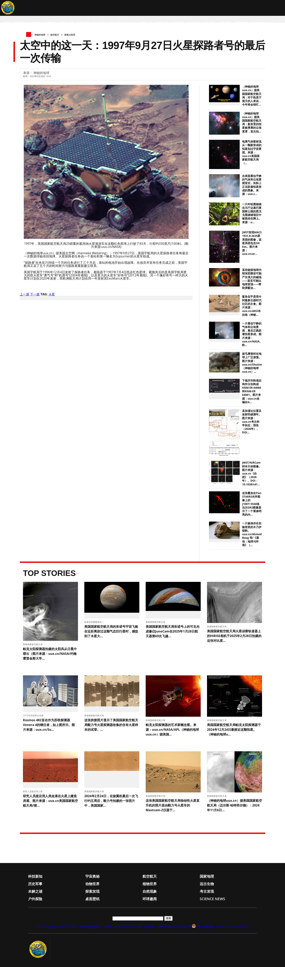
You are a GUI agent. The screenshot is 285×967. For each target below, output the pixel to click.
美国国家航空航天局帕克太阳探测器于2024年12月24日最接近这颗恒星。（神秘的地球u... (234, 729)
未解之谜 (146, 23)
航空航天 (51, 23)
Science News (262, 23)
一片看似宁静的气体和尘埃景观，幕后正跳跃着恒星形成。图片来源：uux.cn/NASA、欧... (252, 334)
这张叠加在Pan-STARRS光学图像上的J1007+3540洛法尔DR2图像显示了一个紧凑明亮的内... (252, 503)
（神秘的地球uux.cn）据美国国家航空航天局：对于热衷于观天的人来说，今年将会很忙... (251, 95)
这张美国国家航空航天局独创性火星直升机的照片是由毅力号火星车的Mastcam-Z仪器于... (173, 805)
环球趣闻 (241, 23)
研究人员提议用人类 (33, 791)
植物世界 (114, 23)
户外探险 (209, 23)
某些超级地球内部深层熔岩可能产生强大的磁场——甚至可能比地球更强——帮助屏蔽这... (251, 279)
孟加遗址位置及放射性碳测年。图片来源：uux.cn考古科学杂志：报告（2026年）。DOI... (251, 421)
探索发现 (162, 23)
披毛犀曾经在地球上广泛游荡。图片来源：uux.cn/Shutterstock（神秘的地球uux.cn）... (255, 362)
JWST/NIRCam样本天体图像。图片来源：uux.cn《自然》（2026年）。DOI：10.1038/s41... (251, 473)
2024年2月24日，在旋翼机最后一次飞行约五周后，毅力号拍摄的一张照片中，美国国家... (111, 801)
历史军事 (82, 23)
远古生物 (130, 23)
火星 (51, 294)
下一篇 (35, 294)
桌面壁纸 (225, 23)
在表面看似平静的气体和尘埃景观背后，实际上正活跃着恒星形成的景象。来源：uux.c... (251, 185)
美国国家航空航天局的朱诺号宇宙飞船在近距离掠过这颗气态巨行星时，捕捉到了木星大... (111, 631)
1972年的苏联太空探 (33, 715)
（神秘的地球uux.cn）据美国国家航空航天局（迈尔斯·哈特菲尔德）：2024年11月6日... (234, 805)
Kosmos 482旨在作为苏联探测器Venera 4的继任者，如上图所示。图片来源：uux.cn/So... (49, 725)
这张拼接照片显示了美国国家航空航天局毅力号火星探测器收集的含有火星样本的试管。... (111, 725)
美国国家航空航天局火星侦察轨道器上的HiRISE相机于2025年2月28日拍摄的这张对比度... (234, 636)
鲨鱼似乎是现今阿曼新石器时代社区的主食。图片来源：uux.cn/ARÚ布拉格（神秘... (251, 305)
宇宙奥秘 (35, 23)
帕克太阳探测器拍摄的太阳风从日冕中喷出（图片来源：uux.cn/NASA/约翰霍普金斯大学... (50, 654)
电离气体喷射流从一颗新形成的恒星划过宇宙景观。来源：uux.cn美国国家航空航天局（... (251, 152)
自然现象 (177, 23)
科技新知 (19, 23)
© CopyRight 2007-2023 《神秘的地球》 (69, 926)
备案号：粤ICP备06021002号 (167, 926)
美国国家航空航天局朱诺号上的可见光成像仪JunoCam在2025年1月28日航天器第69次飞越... (173, 631)
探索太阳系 (69, 35)
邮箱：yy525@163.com (123, 926)
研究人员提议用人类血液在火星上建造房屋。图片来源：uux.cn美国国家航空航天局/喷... (50, 801)
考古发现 (193, 23)
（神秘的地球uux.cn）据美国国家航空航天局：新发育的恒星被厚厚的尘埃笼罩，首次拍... (251, 122)
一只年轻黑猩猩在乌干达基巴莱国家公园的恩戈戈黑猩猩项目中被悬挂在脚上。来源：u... (251, 213)
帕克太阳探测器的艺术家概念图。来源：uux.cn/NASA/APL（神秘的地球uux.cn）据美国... (172, 729)
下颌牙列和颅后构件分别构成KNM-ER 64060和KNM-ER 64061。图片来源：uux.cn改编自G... (251, 391)
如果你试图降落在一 (94, 622)
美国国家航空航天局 (33, 644)
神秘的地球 (39, 35)
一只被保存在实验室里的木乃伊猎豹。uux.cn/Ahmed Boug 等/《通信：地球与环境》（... (252, 534)
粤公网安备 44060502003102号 (222, 926)
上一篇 (24, 294)
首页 (7, 23)
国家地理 (67, 23)
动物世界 (98, 23)
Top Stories (49, 573)
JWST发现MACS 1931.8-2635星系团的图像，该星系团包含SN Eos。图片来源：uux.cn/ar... (252, 243)
